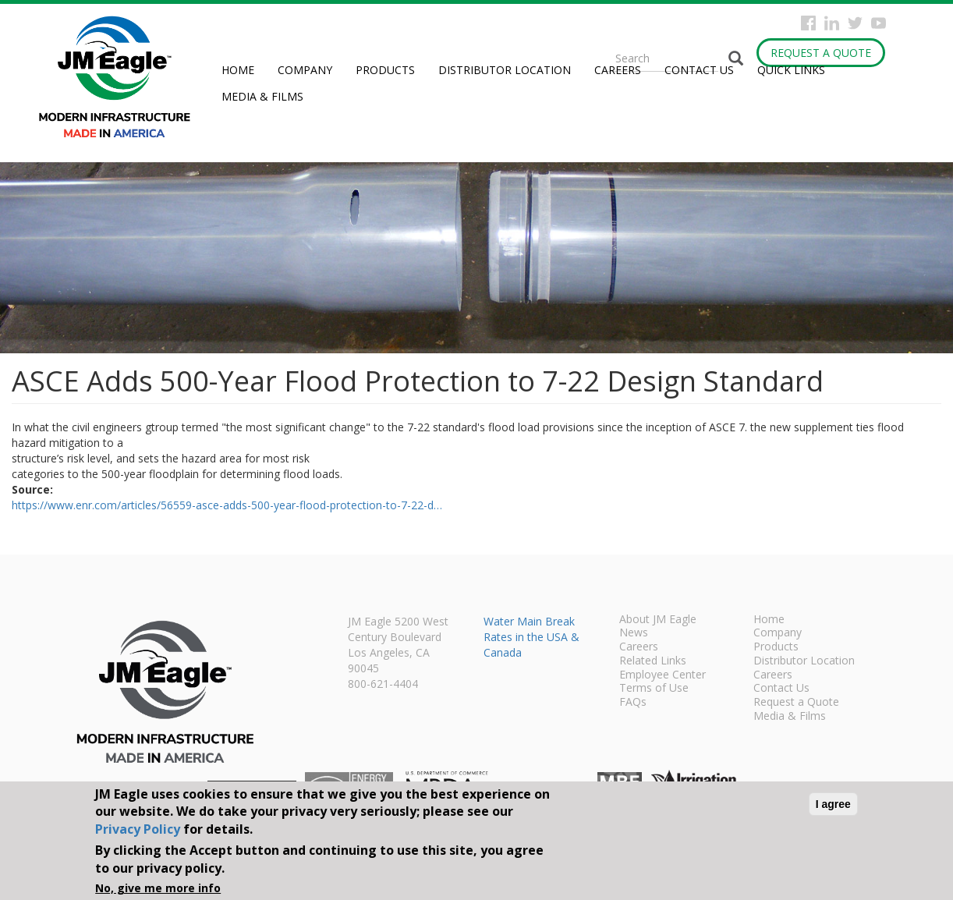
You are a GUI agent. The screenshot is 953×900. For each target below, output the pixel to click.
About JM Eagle (657, 620)
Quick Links (791, 69)
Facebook (808, 23)
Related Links (652, 661)
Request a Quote (821, 52)
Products (385, 69)
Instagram (831, 23)
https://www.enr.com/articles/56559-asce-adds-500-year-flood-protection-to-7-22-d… (227, 505)
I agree (833, 804)
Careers (617, 69)
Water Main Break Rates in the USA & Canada (531, 637)
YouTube (878, 23)
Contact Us (699, 69)
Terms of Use (654, 688)
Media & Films (262, 96)
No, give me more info (158, 888)
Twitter (855, 23)
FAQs (633, 702)
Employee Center (662, 675)
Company (305, 69)
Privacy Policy (137, 829)
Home (237, 69)
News (633, 633)
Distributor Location (504, 69)
